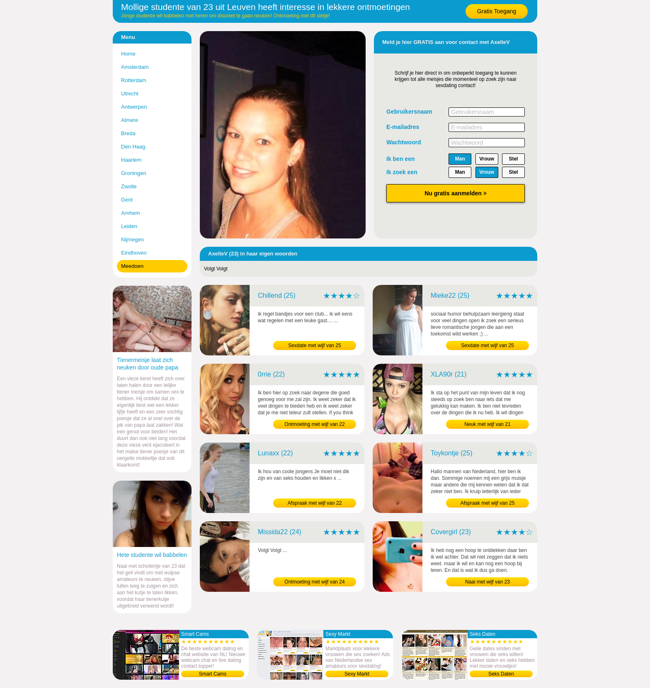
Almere (129, 120)
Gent (127, 200)
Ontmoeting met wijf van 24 (314, 582)
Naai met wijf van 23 (487, 582)
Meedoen (132, 266)
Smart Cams (213, 674)
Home (128, 54)
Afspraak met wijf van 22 (315, 503)
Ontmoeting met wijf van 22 (314, 424)
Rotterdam (133, 80)
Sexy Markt (356, 674)
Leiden (129, 226)
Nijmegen (132, 239)
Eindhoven (133, 253)
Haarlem (131, 160)
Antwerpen (134, 107)
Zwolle (129, 186)
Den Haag (133, 146)
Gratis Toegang (497, 11)
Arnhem (130, 213)
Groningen (133, 173)
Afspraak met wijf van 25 (488, 503)
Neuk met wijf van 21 (487, 424)
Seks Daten (501, 674)
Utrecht (129, 93)
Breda (128, 133)
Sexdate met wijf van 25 (314, 345)
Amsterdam (134, 67)
